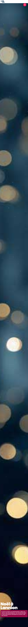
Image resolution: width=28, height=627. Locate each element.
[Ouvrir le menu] (24, 4)
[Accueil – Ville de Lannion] (2, 2)
